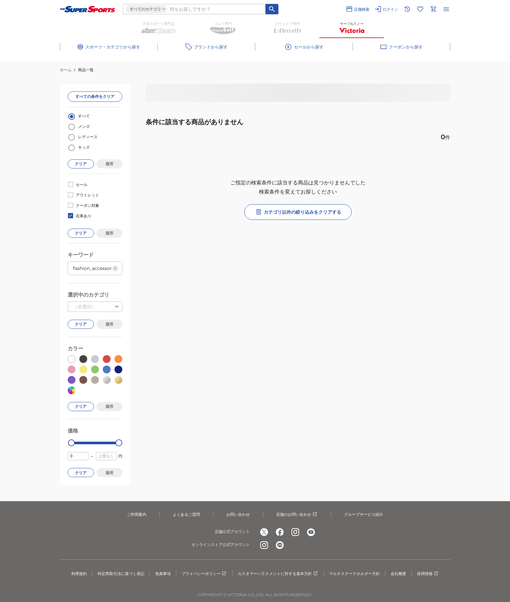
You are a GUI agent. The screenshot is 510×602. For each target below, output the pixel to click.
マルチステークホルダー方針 (354, 573)
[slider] (71, 442)
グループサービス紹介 (363, 514)
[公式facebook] (280, 532)
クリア (81, 163)
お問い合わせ (238, 514)
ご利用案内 (136, 514)
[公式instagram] (295, 532)
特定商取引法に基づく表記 (121, 573)
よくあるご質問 (186, 514)
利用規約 (79, 573)
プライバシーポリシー (204, 573)
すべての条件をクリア (94, 96)
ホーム (66, 69)
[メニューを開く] (446, 9)
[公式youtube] (311, 532)
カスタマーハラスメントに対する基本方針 (278, 573)
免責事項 (163, 573)
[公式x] (264, 532)
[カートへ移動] (433, 9)
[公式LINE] (280, 545)
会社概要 (398, 573)
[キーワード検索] (271, 9)
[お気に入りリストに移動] (420, 9)
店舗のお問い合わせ (297, 514)
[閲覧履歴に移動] (407, 9)
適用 (109, 163)
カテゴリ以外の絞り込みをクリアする (298, 212)
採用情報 (428, 573)
